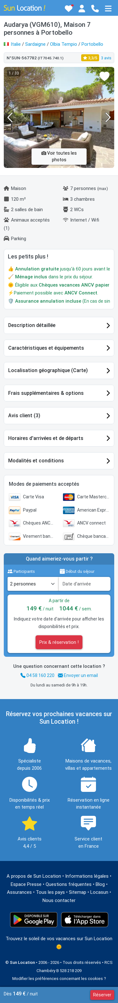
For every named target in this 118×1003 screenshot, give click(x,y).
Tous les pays (50, 892)
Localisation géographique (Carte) (48, 370)
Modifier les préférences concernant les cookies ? (59, 978)
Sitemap (77, 892)
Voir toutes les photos (59, 156)
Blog (100, 884)
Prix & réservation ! (59, 642)
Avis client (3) (24, 415)
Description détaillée (31, 325)
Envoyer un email (78, 675)
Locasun (99, 892)
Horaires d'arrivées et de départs (45, 438)
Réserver (102, 994)
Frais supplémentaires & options (46, 393)
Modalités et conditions (36, 461)
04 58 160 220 (37, 675)
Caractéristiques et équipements (46, 348)
